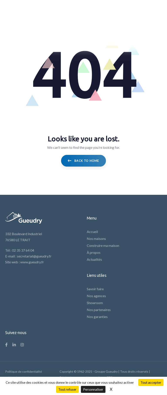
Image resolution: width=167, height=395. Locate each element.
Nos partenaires (99, 310)
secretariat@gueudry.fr (34, 256)
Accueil (92, 231)
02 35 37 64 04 (23, 250)
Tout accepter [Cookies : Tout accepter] (150, 382)
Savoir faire (95, 289)
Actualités (94, 259)
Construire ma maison (103, 245)
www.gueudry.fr (32, 262)
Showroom (95, 303)
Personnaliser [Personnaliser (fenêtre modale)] (93, 389)
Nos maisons (96, 238)
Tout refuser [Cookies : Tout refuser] (67, 389)
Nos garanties (97, 317)
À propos (93, 252)
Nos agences (96, 296)
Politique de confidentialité (23, 371)
